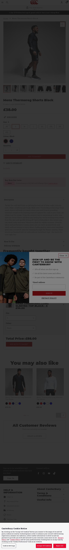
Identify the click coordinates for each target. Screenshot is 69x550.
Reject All (59, 546)
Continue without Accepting (59, 525)
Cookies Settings (9, 546)
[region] (34, 536)
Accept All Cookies (44, 546)
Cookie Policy (15, 540)
